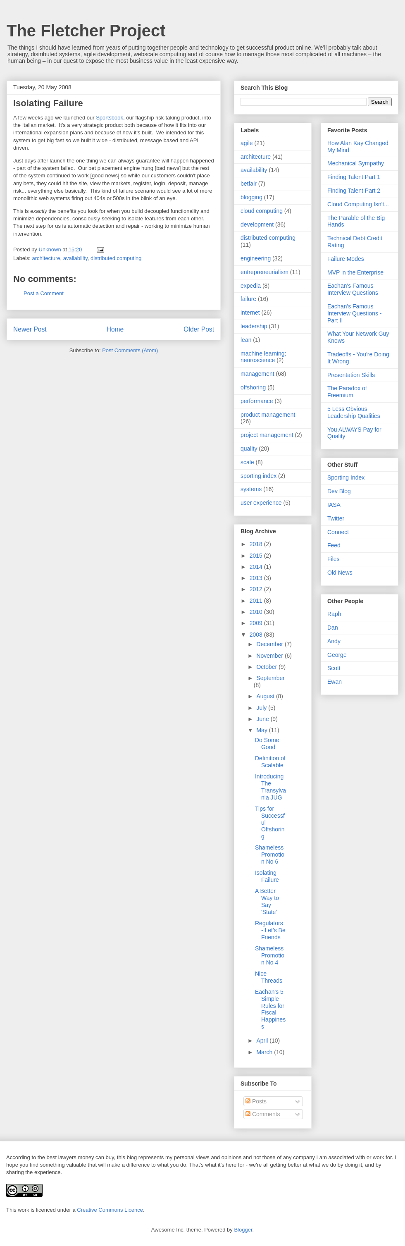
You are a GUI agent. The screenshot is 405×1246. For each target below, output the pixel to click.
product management (268, 414)
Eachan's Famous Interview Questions (352, 289)
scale (247, 462)
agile (247, 143)
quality (249, 448)
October (267, 667)
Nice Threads (268, 977)
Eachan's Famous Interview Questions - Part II (354, 313)
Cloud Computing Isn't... (358, 204)
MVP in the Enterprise (355, 272)
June (263, 719)
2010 (257, 612)
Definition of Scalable (270, 762)
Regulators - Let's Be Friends (270, 930)
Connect (338, 532)
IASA (334, 504)
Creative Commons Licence (110, 1210)
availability (75, 258)
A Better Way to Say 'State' (267, 901)
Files (333, 559)
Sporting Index (345, 477)
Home (115, 329)
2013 (257, 578)
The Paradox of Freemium (347, 392)
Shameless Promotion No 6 (269, 854)
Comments (262, 1114)
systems (251, 489)
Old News (340, 572)
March (265, 1052)
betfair (249, 183)
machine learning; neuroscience (263, 357)
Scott (334, 668)
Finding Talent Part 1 (353, 177)
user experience (261, 502)
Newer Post (30, 329)
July (262, 707)
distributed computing (116, 258)
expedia (251, 285)
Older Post (198, 329)
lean (246, 340)
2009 (257, 623)
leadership (254, 326)
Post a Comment (44, 293)
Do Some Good (267, 743)
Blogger (243, 1230)
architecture (46, 258)
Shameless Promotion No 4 (269, 955)
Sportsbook (109, 118)
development (257, 224)
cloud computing (262, 211)
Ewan (334, 681)
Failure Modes (345, 258)
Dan (332, 627)
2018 (257, 544)
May (262, 730)
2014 (257, 566)
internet (250, 312)
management (257, 373)
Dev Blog (339, 491)
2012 (257, 589)
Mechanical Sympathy (355, 163)
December (270, 644)
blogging (251, 197)
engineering (256, 258)
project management (267, 435)
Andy (334, 641)
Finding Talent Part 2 (353, 190)
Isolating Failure (267, 876)
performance (257, 401)
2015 (257, 555)
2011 (257, 600)
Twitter (335, 518)
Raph (334, 614)
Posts (256, 1101)
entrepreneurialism (264, 272)
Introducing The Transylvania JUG (270, 786)
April (262, 1040)
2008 (257, 634)
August (266, 696)
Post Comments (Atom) (130, 350)
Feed (334, 545)
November (270, 655)
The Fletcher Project (86, 30)
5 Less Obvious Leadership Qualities (353, 412)
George (337, 655)
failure (248, 299)
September (270, 678)
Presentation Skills (351, 375)
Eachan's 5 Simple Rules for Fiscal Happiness (270, 1009)
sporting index (258, 476)
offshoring (253, 387)
